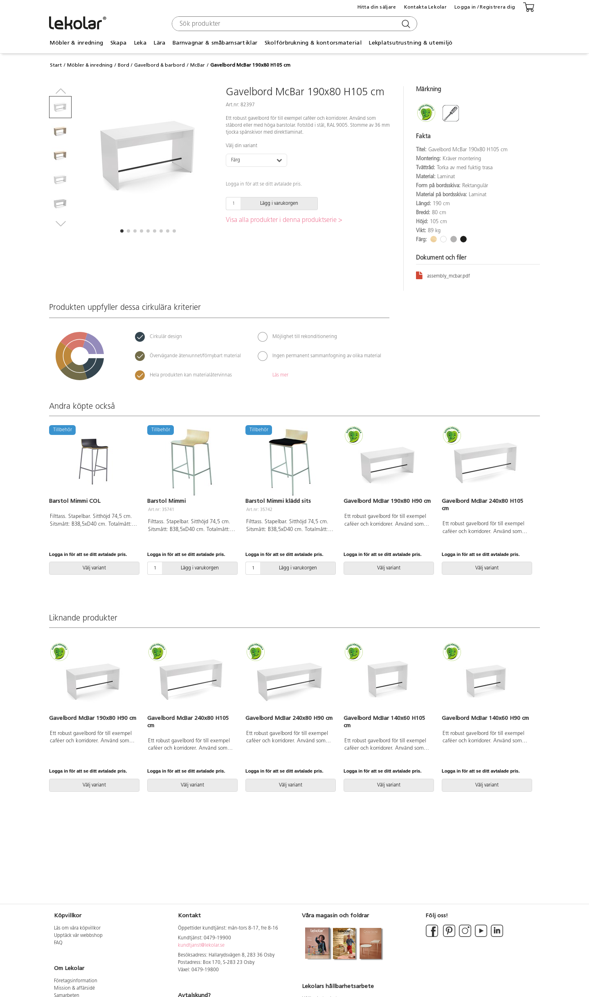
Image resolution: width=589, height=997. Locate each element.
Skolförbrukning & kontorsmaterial (313, 42)
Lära (159, 42)
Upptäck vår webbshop (78, 935)
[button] (122, 231)
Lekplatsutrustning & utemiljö (410, 42)
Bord (123, 65)
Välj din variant (241, 145)
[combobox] (293, 24)
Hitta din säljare (376, 7)
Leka (140, 42)
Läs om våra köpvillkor (77, 928)
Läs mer (280, 375)
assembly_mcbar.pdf (443, 275)
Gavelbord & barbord (159, 65)
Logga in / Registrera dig (484, 7)
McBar (197, 65)
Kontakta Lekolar (425, 7)
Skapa (118, 42)
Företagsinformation (75, 981)
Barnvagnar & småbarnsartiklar (215, 42)
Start (56, 65)
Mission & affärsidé (74, 988)
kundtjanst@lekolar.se (201, 945)
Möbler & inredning (76, 42)
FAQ (58, 943)
